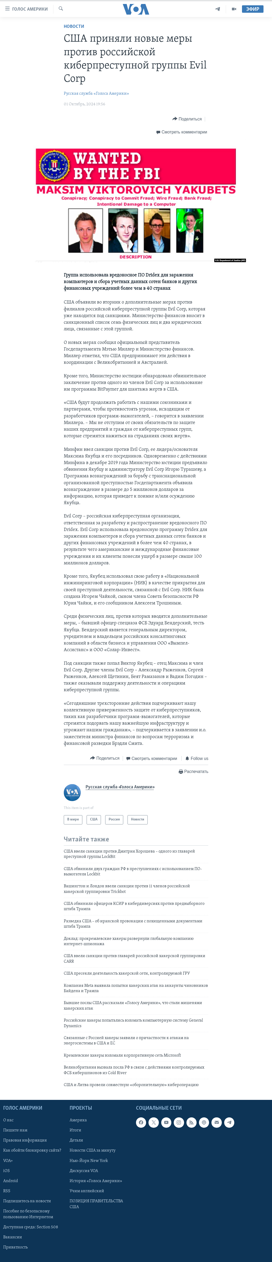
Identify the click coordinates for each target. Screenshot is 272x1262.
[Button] (187, 119)
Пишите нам (15, 1131)
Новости (74, 26)
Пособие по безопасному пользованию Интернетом (28, 1214)
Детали (76, 1141)
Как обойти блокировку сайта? (32, 1151)
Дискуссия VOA (84, 1171)
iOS (6, 1171)
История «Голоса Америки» (96, 1181)
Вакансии (12, 1237)
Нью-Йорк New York (89, 1161)
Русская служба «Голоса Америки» (96, 94)
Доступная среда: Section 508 (30, 1227)
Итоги (75, 1131)
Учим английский (87, 1191)
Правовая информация (25, 1141)
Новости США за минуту (93, 1151)
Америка (78, 1120)
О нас (8, 1120)
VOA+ (8, 1161)
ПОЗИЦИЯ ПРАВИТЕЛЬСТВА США (96, 1204)
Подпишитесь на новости (27, 1201)
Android (10, 1181)
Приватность (15, 1247)
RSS (6, 1191)
